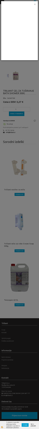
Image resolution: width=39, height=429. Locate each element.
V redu (25, 425)
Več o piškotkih (33, 425)
